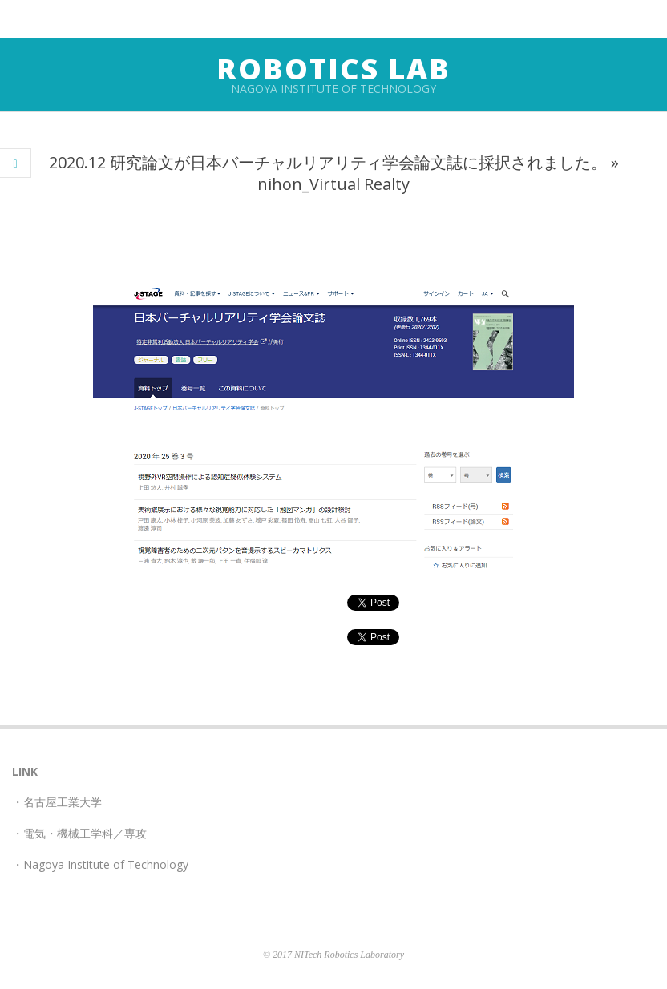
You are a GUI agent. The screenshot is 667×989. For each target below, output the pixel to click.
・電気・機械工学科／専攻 (79, 833)
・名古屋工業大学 (57, 801)
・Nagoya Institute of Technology (100, 864)
